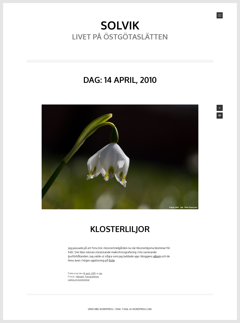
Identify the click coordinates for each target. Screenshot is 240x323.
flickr (112, 260)
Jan (100, 273)
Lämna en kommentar (79, 280)
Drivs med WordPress (100, 309)
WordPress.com (142, 309)
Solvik (120, 25)
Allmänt (80, 276)
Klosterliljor (120, 229)
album (157, 256)
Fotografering (92, 276)
